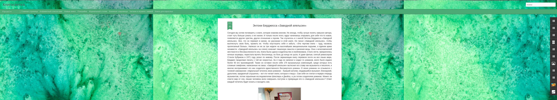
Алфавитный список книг (51, 11)
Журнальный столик (98, 11)
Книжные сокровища (118, 11)
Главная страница (29, 11)
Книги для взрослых (164, 11)
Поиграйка (82, 11)
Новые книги (70, 11)
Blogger (301, 98)
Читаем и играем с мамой (141, 11)
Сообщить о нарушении (313, 98)
